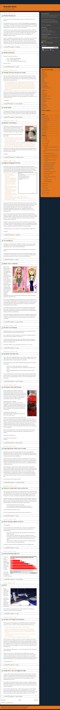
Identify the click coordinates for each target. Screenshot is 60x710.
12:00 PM (6, 579)
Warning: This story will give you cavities (14, 72)
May (45, 183)
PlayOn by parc (44, 85)
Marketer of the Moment (10, 123)
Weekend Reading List (9, 15)
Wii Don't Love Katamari (10, 327)
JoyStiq (43, 78)
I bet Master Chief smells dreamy (12, 387)
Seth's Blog (44, 108)
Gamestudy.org (44, 76)
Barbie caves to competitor (10, 263)
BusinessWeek (7, 524)
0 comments (11, 46)
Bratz (15, 302)
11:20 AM (6, 157)
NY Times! (49, 25)
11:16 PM (6, 547)
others (29, 461)
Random (44, 128)
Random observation (9, 52)
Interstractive (44, 104)
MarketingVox (30, 675)
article (7, 111)
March (45, 143)
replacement (15, 622)
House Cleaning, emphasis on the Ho (13, 521)
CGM (44, 132)
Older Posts (36, 699)
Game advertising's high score (11, 553)
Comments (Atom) (9, 702)
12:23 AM (6, 321)
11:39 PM (6, 664)
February (46, 141)
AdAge (6, 231)
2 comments (11, 579)
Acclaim (44, 127)
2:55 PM (6, 259)
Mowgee (43, 80)
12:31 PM (6, 66)
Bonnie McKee (45, 35)
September (46, 190)
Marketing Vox (44, 105)
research (4, 561)
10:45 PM (6, 381)
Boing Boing (44, 97)
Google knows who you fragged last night (14, 670)
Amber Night (44, 72)
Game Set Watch (45, 75)
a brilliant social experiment (29, 23)
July (45, 186)
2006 (44, 136)
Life (43, 123)
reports (7, 491)
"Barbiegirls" (8, 271)
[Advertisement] (49, 58)
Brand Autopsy (44, 94)
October (45, 192)
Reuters (6, 153)
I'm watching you (8, 240)
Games (17, 103)
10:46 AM (6, 613)
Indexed (43, 102)
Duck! (5, 585)
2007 (44, 138)
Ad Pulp (43, 91)
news (9, 451)
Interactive (18, 482)
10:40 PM (6, 234)
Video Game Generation (46, 87)
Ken (47, 29)
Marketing (18, 46)
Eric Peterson (44, 99)
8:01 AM (6, 515)
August (45, 188)
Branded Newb (10, 7)
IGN (9, 331)
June (45, 185)
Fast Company (44, 101)
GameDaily (7, 100)
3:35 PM (6, 696)
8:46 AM (6, 117)
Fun (43, 130)
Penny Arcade (44, 83)
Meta (44, 125)
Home (20, 699)
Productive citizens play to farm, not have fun (15, 488)
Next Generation (45, 82)
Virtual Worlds (7, 107)
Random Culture (45, 106)
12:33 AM (6, 46)
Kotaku (43, 79)
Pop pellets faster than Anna (10, 354)
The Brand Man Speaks (46, 95)
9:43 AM (6, 103)
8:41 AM (6, 442)
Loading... (43, 112)
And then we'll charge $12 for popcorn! (13, 619)
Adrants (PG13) (44, 93)
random (17, 66)
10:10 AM (6, 347)
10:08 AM (6, 482)
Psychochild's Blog (45, 86)
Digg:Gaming (44, 74)
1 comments (11, 321)
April (45, 145)
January (45, 140)
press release (24, 96)
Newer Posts (3, 699)
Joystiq (4, 588)
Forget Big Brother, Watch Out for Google (14, 448)
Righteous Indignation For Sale (11, 163)
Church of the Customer (46, 98)
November (46, 193)
